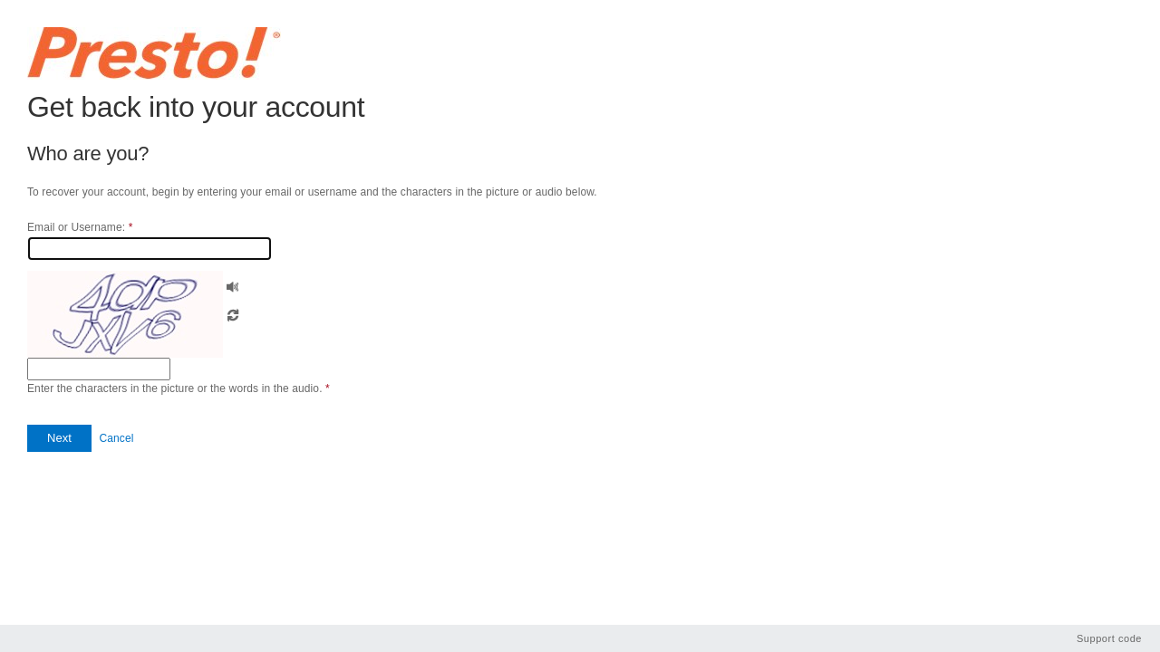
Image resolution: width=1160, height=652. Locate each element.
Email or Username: (79, 227)
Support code (1109, 638)
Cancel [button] (116, 438)
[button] (233, 284)
